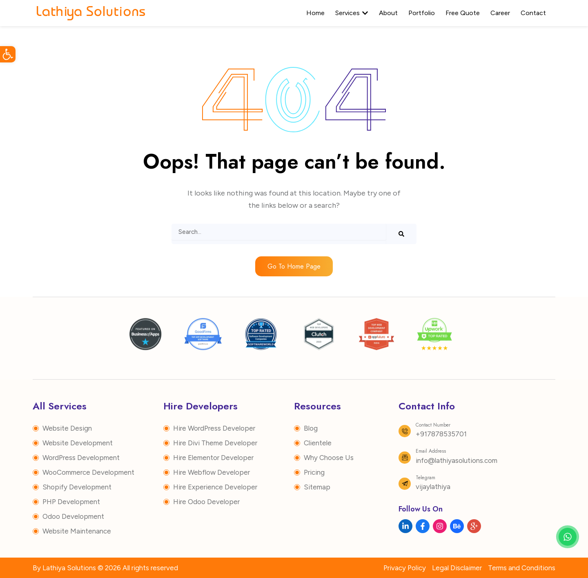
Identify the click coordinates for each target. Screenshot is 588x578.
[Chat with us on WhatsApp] (568, 537)
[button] (8, 54)
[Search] (401, 234)
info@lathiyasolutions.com (456, 460)
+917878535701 (441, 434)
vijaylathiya (433, 486)
